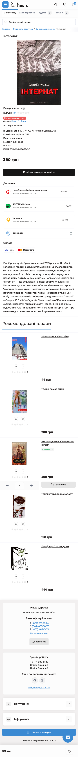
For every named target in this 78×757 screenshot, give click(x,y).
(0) (14, 113)
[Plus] (31, 485)
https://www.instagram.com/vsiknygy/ (42, 680)
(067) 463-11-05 (41, 629)
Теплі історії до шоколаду (57, 494)
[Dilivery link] (71, 192)
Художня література (23, 29)
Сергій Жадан (19, 121)
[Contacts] (64, 4)
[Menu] (5, 4)
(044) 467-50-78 (40, 626)
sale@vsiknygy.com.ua (39, 687)
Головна (6, 29)
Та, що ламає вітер (52, 389)
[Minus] (7, 485)
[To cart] (58, 485)
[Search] (5, 22)
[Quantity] (19, 485)
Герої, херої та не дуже (55, 546)
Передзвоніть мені (39, 633)
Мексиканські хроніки (55, 336)
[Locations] (55, 4)
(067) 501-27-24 (40, 623)
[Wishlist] (23, 366)
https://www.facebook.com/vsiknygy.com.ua (34, 680)
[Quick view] (16, 366)
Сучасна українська (45, 29)
